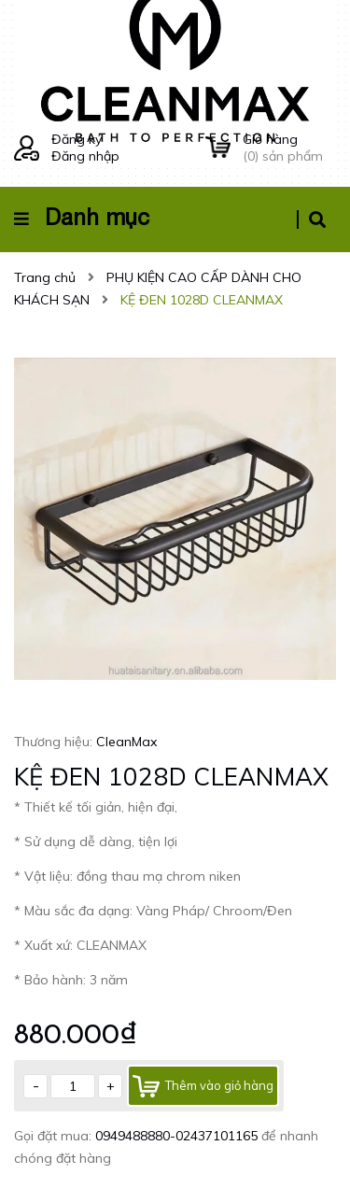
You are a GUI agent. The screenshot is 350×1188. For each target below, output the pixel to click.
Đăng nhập (85, 156)
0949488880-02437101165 (178, 1135)
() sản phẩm (289, 147)
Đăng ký (76, 139)
